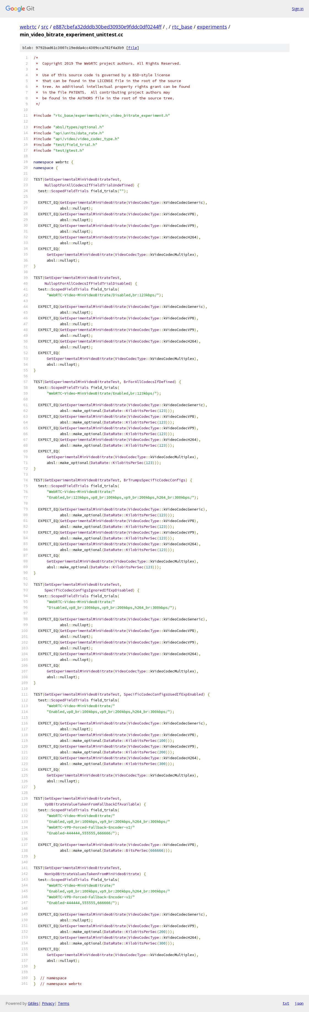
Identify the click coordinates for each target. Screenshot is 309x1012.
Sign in (297, 8)
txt (286, 1003)
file (132, 47)
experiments (212, 26)
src (44, 26)
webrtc (28, 26)
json (299, 1003)
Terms (63, 1003)
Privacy (48, 1003)
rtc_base (182, 26)
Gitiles (33, 1003)
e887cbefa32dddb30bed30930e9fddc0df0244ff (107, 26)
